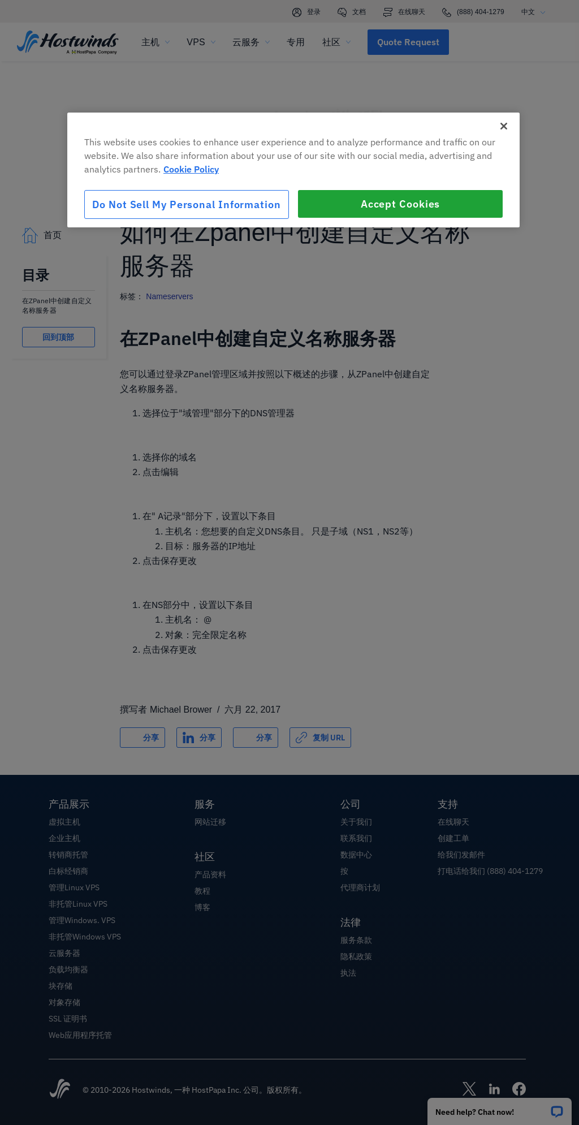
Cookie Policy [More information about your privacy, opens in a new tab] (191, 169)
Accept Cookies (400, 203)
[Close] (503, 126)
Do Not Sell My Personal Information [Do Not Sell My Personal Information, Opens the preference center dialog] (186, 204)
